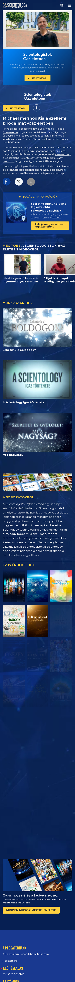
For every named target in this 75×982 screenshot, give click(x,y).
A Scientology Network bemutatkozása (26, 953)
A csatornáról (10, 960)
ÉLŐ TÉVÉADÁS (13, 968)
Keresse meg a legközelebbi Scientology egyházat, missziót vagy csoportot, (37, 157)
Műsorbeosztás (13, 974)
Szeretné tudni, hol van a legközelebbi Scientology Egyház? (49, 207)
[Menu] (69, 5)
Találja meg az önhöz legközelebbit (49, 225)
